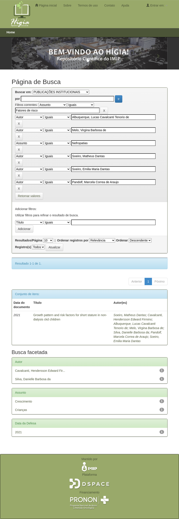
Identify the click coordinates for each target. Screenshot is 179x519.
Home (10, 32)
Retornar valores (29, 196)
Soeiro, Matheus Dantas (129, 315)
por (17, 98)
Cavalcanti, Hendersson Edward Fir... (40, 370)
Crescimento (23, 401)
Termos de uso (88, 5)
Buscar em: (23, 92)
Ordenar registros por (73, 240)
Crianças (21, 410)
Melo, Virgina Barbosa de (146, 328)
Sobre (67, 5)
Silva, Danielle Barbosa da (131, 332)
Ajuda (125, 5)
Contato (109, 5)
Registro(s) (23, 247)
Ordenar (122, 240)
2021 (18, 432)
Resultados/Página (28, 240)
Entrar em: (156, 5)
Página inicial (46, 5)
